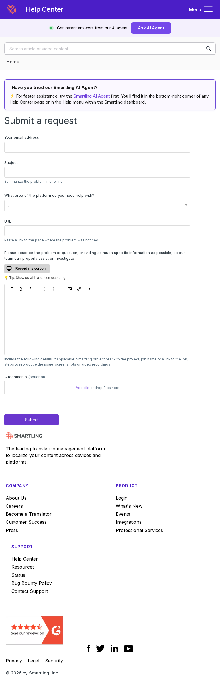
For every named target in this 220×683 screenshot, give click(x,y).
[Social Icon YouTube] (128, 648)
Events (123, 514)
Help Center (24, 559)
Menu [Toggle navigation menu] (201, 9)
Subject (11, 162)
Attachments (24, 376)
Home (13, 62)
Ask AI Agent (151, 27)
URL (7, 221)
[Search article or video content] (110, 48)
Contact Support (29, 591)
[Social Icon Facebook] (89, 648)
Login (121, 498)
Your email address (21, 137)
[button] (12, 288)
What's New (129, 506)
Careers (14, 506)
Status (18, 575)
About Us (16, 498)
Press (12, 530)
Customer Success (26, 522)
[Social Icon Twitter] (100, 648)
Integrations (129, 522)
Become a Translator (29, 514)
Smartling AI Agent (92, 96)
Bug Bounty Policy (31, 583)
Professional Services (139, 530)
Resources (23, 567)
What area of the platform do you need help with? (49, 195)
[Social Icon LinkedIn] (114, 648)
